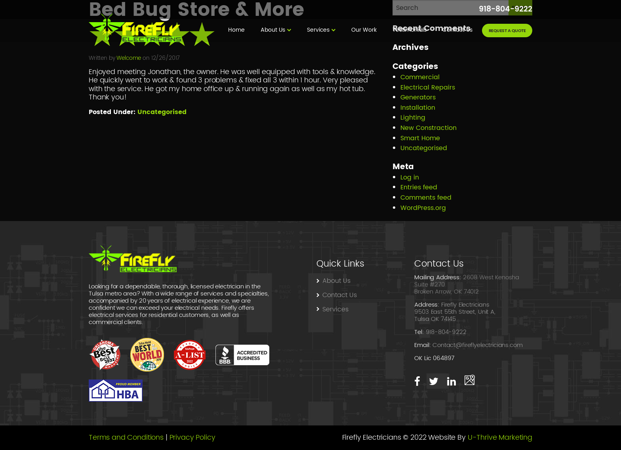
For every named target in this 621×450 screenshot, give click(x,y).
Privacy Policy (192, 437)
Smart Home (420, 138)
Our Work (364, 29)
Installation (417, 108)
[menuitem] (236, 30)
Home (236, 29)
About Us (273, 29)
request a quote (507, 30)
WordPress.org (423, 208)
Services (318, 29)
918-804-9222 (505, 9)
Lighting (412, 118)
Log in (409, 177)
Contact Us (458, 29)
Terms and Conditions (126, 437)
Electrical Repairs (427, 87)
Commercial (420, 77)
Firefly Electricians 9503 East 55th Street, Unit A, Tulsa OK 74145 (454, 312)
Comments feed (425, 198)
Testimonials (409, 29)
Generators (418, 97)
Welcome (128, 58)
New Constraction (428, 128)
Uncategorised (162, 112)
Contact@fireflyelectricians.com (477, 345)
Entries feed (418, 187)
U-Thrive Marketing (500, 437)
